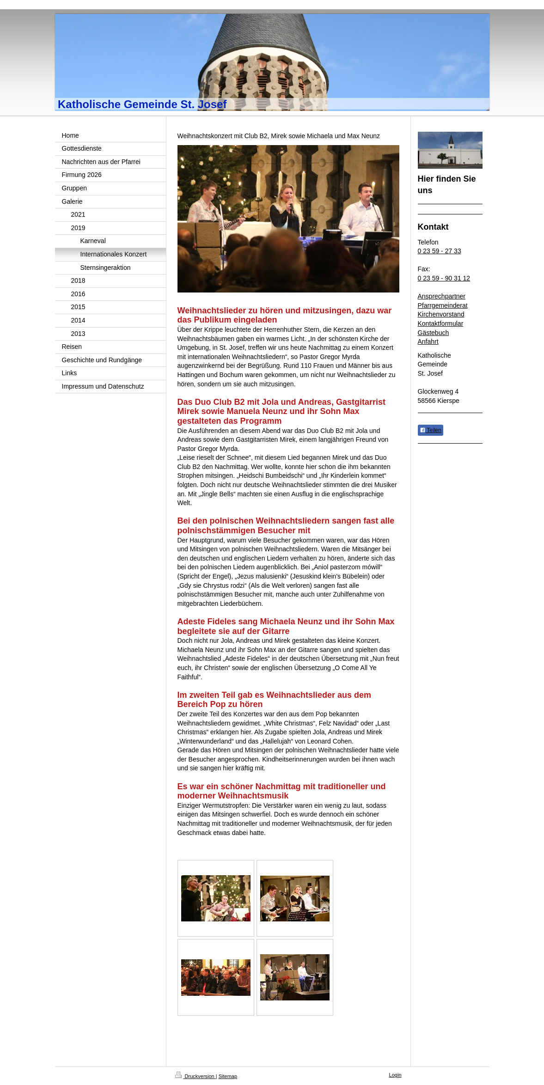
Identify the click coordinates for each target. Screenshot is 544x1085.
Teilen (430, 430)
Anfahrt (428, 341)
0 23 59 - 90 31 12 (444, 278)
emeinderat (451, 305)
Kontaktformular (441, 323)
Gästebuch (433, 332)
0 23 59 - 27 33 (439, 251)
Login (395, 1075)
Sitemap (228, 1076)
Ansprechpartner (442, 296)
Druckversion (195, 1076)
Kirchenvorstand (441, 314)
